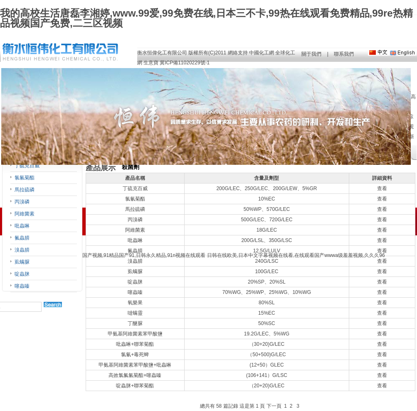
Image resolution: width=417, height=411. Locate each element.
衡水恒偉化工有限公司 (162, 53)
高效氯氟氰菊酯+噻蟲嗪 (135, 375)
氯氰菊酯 (25, 178)
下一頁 (273, 406)
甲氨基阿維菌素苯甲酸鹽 (135, 334)
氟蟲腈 (22, 238)
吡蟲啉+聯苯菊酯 (135, 344)
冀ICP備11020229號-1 (185, 63)
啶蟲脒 (22, 274)
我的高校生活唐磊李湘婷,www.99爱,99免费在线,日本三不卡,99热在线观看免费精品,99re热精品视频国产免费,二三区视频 (206, 18)
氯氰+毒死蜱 (135, 354)
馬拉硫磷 (25, 190)
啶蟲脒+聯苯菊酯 (135, 386)
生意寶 (150, 63)
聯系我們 (344, 54)
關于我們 (311, 54)
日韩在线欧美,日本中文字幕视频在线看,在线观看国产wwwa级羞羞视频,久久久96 (296, 255)
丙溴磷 (22, 202)
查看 (382, 188)
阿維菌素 (25, 214)
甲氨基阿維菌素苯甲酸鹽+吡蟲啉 (135, 365)
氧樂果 (135, 303)
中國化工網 (261, 53)
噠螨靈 (135, 313)
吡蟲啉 (22, 226)
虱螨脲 (22, 262)
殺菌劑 (130, 167)
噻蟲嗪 (22, 286)
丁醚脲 (135, 323)
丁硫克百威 (27, 166)
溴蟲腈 (22, 250)
